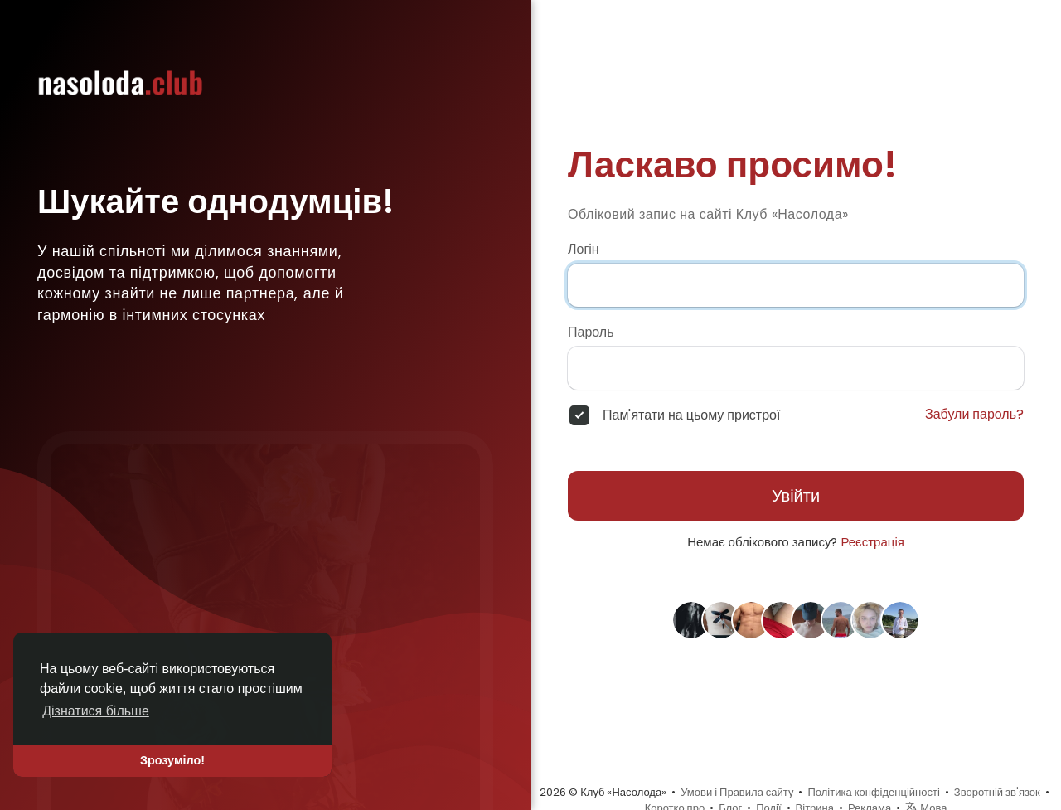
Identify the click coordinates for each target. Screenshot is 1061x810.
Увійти (796, 495)
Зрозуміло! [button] (172, 760)
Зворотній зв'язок (997, 792)
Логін (583, 249)
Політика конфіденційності (873, 792)
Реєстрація (872, 542)
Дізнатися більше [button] (95, 711)
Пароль (591, 332)
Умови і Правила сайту (737, 792)
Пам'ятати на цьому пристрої (691, 415)
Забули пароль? (974, 414)
